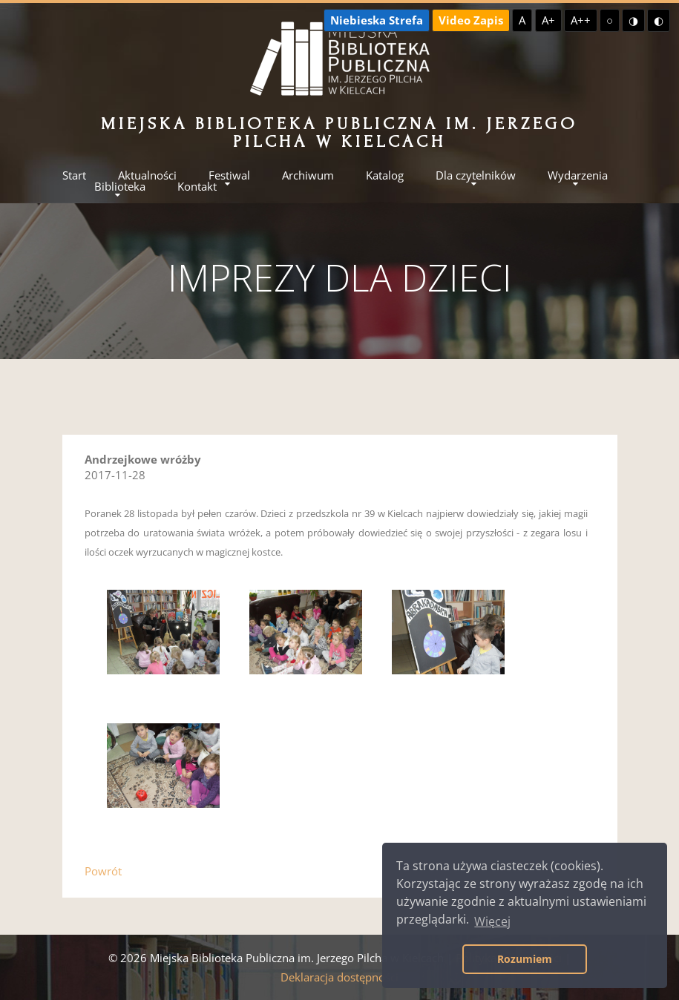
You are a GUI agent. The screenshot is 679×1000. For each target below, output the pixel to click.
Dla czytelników (476, 175)
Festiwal (229, 175)
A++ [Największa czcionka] (581, 20)
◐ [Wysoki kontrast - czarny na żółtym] (658, 20)
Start (74, 175)
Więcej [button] (492, 921)
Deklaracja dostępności (339, 977)
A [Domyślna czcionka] (522, 20)
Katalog (385, 175)
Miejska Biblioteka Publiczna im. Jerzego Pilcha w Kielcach (339, 132)
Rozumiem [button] (524, 959)
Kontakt (197, 186)
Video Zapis (471, 20)
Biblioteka (119, 186)
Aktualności (147, 175)
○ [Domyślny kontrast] (609, 20)
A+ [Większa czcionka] (548, 20)
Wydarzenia (578, 175)
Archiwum (308, 175)
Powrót (103, 871)
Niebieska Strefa (376, 20)
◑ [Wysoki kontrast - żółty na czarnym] (633, 20)
